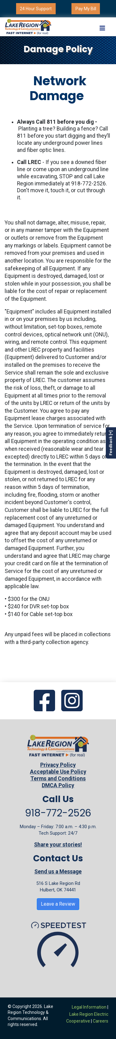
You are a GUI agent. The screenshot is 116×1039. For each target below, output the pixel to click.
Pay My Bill (85, 8)
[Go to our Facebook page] (44, 701)
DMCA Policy (58, 785)
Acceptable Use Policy (58, 772)
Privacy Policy (58, 765)
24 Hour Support (36, 8)
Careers (100, 1021)
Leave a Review (58, 904)
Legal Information (89, 1007)
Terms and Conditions (58, 778)
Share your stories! (58, 844)
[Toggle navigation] (102, 26)
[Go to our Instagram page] (72, 701)
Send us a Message (58, 871)
